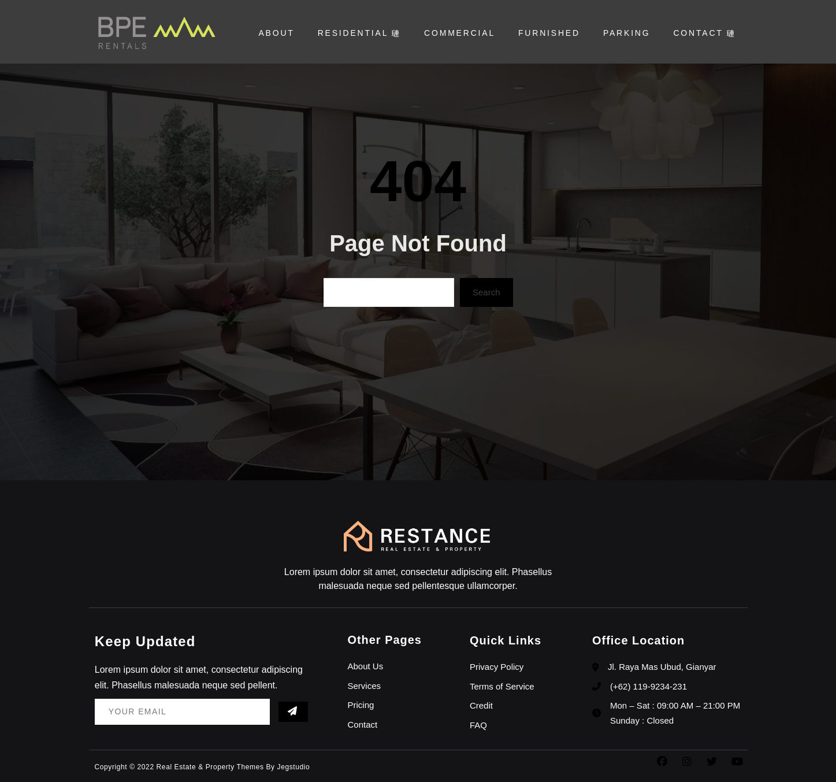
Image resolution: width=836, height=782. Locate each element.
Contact (704, 33)
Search (486, 292)
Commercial (459, 33)
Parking (627, 33)
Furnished (549, 33)
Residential (359, 33)
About (276, 33)
